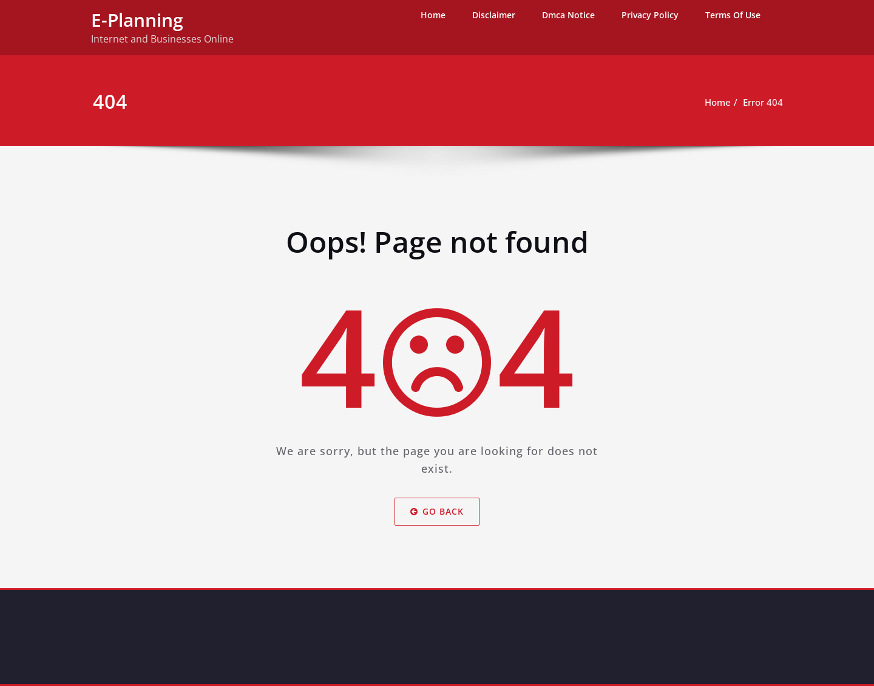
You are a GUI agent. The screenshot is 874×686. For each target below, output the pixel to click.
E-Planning (137, 19)
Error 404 (763, 102)
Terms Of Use (733, 15)
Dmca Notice (568, 15)
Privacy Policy (650, 15)
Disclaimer (493, 15)
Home (433, 15)
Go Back (437, 511)
